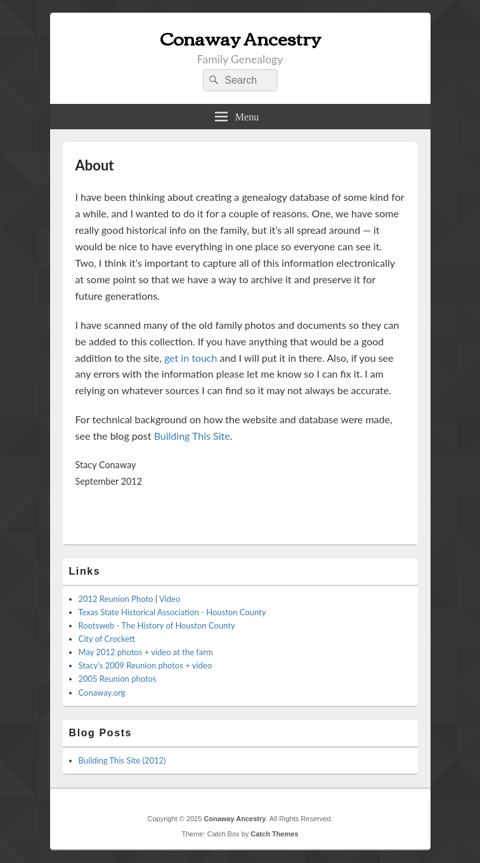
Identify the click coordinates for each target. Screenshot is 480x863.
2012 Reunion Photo (116, 599)
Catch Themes (274, 834)
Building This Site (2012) (122, 760)
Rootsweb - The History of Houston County (157, 625)
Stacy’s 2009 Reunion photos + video (145, 665)
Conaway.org (102, 692)
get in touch (190, 358)
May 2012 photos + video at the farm (146, 652)
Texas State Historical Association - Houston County (172, 612)
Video (169, 599)
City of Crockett (107, 639)
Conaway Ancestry (240, 37)
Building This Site (192, 436)
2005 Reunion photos (118, 679)
